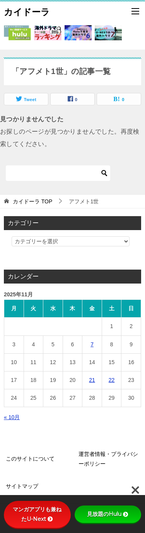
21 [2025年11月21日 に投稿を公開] (92, 380)
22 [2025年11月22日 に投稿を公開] (112, 380)
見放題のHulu (107, 514)
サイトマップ (22, 486)
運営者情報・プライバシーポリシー (108, 459)
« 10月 (12, 417)
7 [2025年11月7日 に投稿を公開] (92, 344)
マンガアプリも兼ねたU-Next (37, 514)
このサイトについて (30, 459)
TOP (32, 201)
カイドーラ (27, 11)
